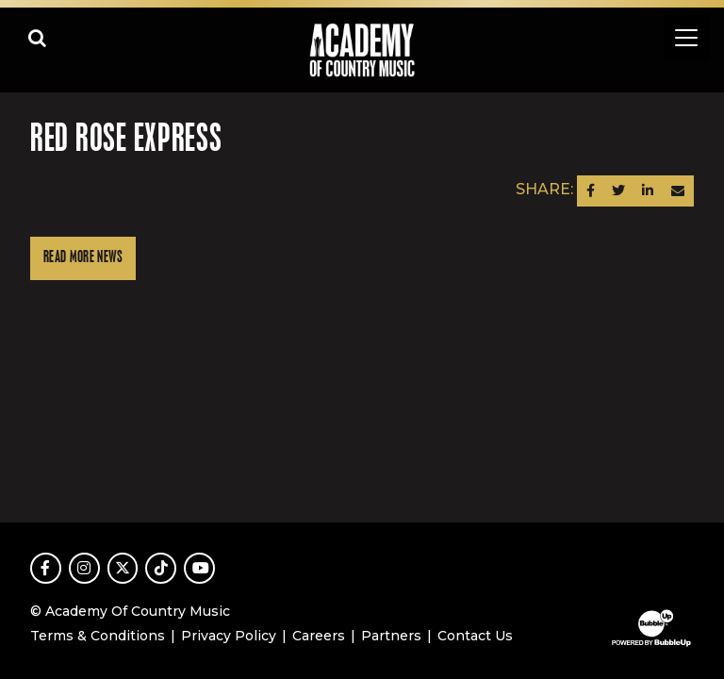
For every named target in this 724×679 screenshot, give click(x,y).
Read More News (83, 258)
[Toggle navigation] (686, 37)
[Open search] (37, 37)
